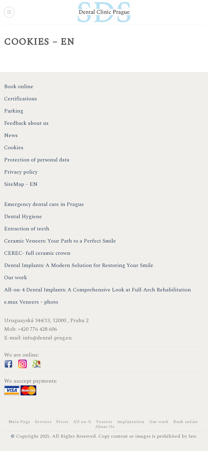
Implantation (131, 422)
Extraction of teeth (26, 229)
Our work (15, 278)
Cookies (13, 148)
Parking (13, 111)
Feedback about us (26, 123)
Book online (18, 86)
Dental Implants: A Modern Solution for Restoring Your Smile (78, 265)
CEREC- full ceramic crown (37, 253)
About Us (104, 427)
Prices (62, 422)
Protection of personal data (36, 160)
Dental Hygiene (23, 216)
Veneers (104, 422)
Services (43, 422)
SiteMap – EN (21, 184)
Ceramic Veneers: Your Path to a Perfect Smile (60, 241)
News (11, 135)
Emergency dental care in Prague (44, 204)
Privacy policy (21, 172)
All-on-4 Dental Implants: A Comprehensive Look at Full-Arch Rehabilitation (97, 290)
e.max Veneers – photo (31, 302)
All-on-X (82, 422)
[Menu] (9, 12)
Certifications (20, 99)
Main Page (19, 422)
